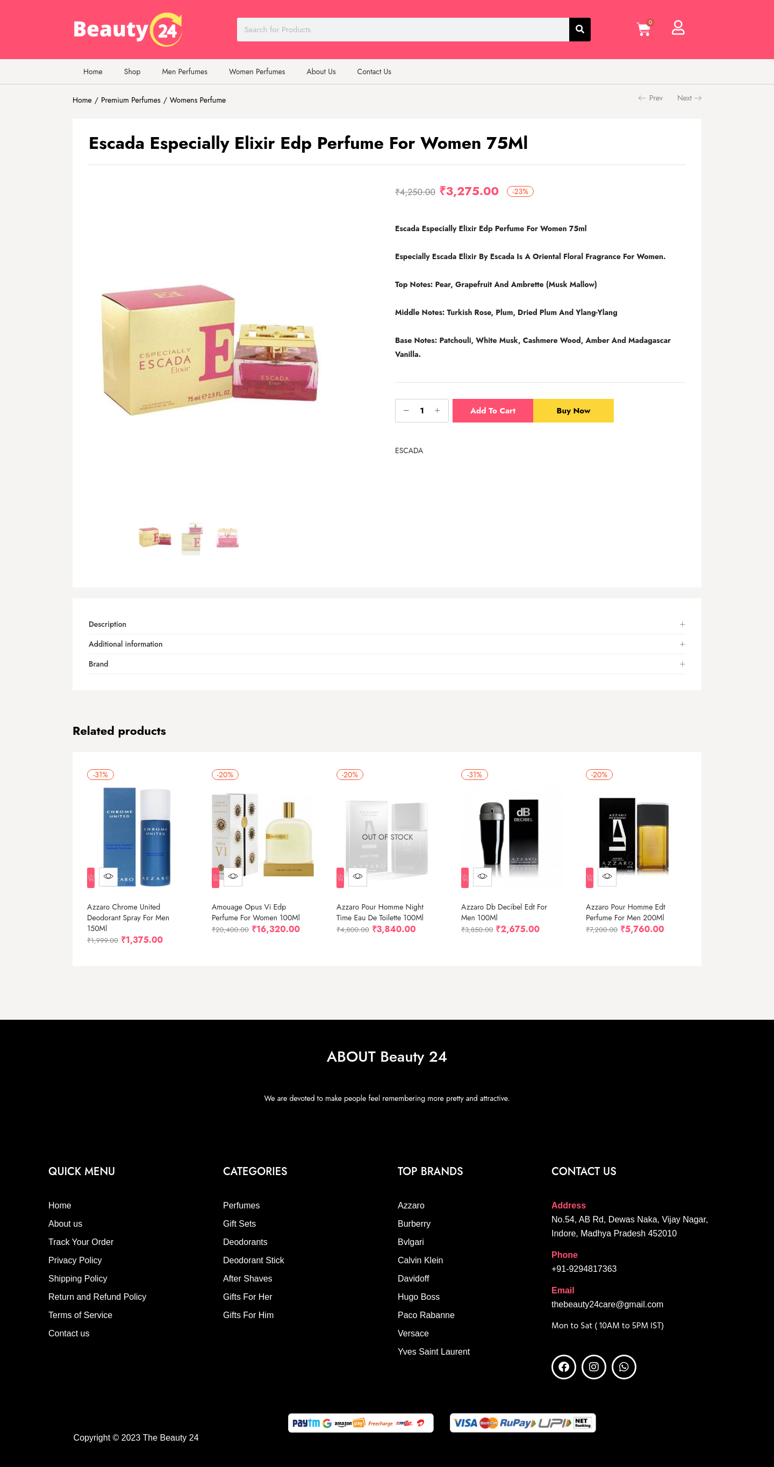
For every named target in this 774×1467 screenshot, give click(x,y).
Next (689, 97)
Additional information (126, 644)
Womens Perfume (198, 100)
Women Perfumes (257, 71)
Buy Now (577, 410)
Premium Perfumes (131, 100)
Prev (651, 97)
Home (93, 71)
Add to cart (493, 410)
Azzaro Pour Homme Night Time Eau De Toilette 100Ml (384, 904)
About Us (320, 71)
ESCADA (409, 450)
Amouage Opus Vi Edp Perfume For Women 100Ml (261, 904)
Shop (132, 71)
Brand (99, 664)
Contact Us (374, 71)
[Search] (580, 29)
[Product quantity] (422, 410)
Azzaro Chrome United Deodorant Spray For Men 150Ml (133, 910)
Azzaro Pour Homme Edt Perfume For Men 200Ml (630, 904)
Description (107, 624)
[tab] (387, 624)
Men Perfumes (184, 71)
